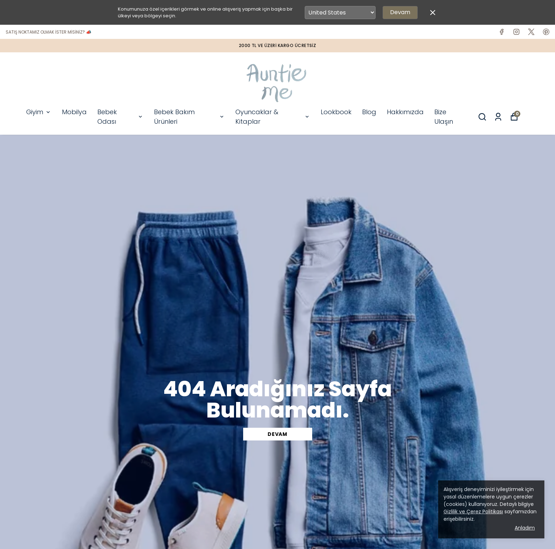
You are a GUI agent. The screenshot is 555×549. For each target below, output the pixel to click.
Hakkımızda (405, 111)
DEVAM (277, 434)
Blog (369, 111)
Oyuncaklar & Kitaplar (272, 116)
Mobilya (74, 111)
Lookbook (336, 111)
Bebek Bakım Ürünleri (189, 116)
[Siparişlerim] (498, 116)
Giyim (38, 111)
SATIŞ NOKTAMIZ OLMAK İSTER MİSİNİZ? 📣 (48, 32)
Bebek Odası (120, 116)
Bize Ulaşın (443, 116)
